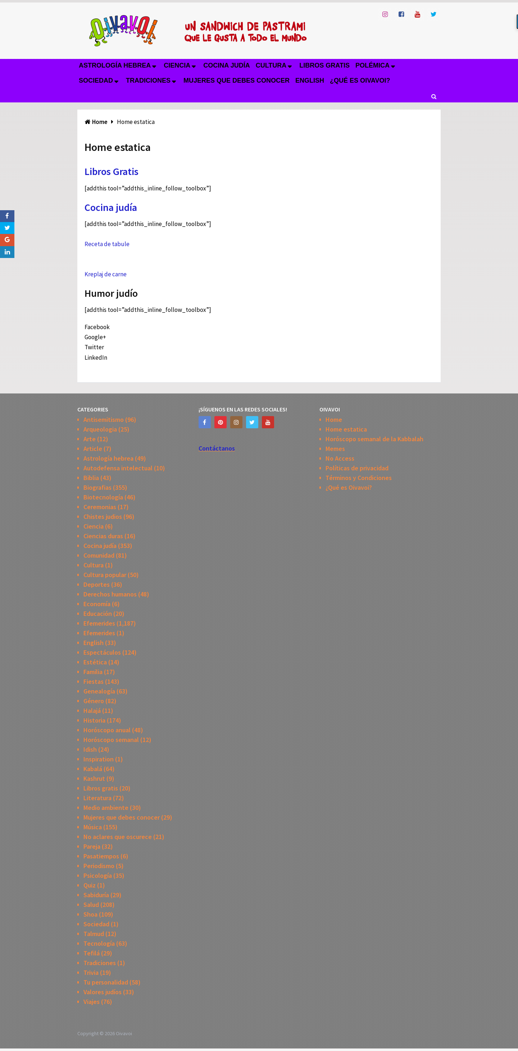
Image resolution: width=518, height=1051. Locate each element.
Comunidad (98, 555)
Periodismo (98, 866)
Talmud (93, 934)
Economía (96, 604)
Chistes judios (102, 516)
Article (92, 448)
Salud (91, 904)
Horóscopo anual (107, 730)
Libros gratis (324, 65)
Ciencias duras (103, 536)
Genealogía (99, 691)
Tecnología (99, 943)
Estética (95, 662)
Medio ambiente (105, 807)
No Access (340, 458)
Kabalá (92, 769)
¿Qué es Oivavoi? (360, 80)
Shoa (90, 914)
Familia (93, 672)
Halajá (92, 710)
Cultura (271, 65)
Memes (335, 448)
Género (93, 701)
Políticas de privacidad (357, 468)
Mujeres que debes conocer (236, 80)
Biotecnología (103, 497)
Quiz (89, 885)
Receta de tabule (107, 244)
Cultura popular (104, 575)
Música (92, 827)
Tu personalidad (105, 982)
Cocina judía (226, 65)
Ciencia (177, 65)
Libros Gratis (111, 171)
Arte (89, 439)
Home (334, 419)
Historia (94, 720)
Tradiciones (148, 80)
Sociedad (96, 80)
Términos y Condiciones (359, 478)
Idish (90, 749)
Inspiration (98, 759)
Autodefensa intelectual (118, 468)
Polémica (372, 65)
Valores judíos (102, 992)
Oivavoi (124, 1033)
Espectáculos (102, 652)
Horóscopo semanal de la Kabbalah (374, 439)
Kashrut (94, 778)
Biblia (91, 478)
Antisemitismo (103, 419)
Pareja (91, 846)
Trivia (91, 972)
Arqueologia (100, 429)
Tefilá (91, 953)
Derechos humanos (110, 594)
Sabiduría (96, 895)
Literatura (97, 798)
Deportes (96, 584)
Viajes (91, 1001)
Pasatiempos (101, 856)
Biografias (97, 487)
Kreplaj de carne (106, 274)
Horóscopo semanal (111, 740)
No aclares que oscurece (117, 837)
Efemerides (99, 623)
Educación (97, 613)
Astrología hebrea (115, 65)
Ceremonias (99, 507)
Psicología (97, 875)
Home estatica (346, 429)
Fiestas (93, 681)
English (309, 80)
